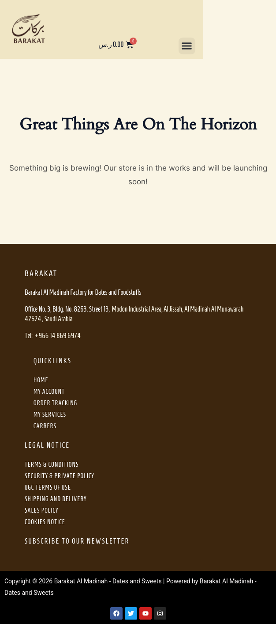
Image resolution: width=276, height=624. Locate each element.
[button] (187, 46)
